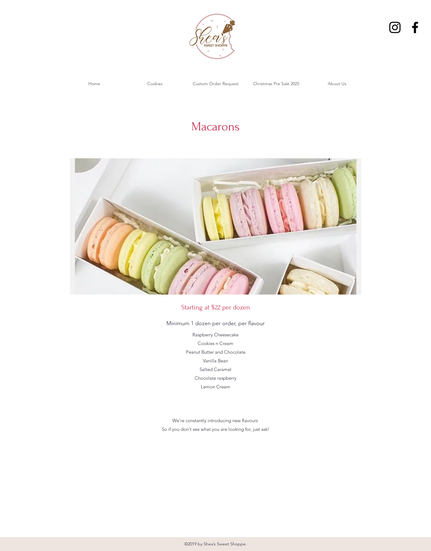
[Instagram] (394, 27)
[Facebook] (415, 27)
